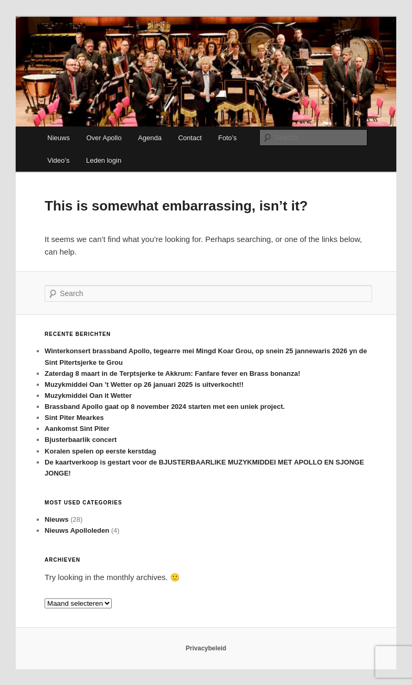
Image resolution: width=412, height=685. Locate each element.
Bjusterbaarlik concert (81, 440)
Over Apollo (103, 138)
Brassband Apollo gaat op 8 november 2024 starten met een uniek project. (166, 406)
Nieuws (58, 138)
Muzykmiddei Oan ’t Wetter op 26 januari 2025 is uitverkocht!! (144, 384)
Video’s (58, 160)
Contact (190, 138)
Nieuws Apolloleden (77, 530)
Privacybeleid (206, 648)
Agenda (150, 138)
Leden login (103, 160)
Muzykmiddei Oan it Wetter (88, 395)
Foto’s (227, 138)
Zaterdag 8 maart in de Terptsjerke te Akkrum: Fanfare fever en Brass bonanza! (172, 373)
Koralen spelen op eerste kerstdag (100, 451)
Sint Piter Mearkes (74, 417)
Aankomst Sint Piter (77, 429)
